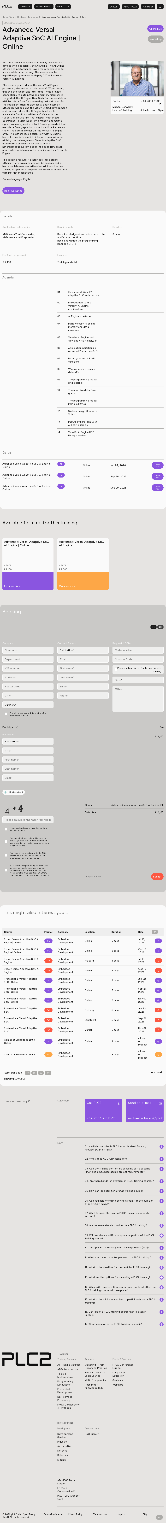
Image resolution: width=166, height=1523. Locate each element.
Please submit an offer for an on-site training (139, 670)
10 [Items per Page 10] (28, 1073)
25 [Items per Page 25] (34, 1073)
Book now (157, 465)
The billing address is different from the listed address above (28, 714)
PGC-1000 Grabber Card (68, 1498)
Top (159, 1517)
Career (114, 6)
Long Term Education (119, 1374)
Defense (62, 1451)
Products (63, 6)
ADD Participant (13, 792)
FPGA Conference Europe (123, 1366)
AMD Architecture (67, 1369)
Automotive (64, 1446)
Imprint (121, 1515)
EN (160, 627)
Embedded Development (30, 17)
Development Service (65, 1436)
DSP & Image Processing (64, 1398)
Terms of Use (100, 1515)
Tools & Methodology (65, 1375)
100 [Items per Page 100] (48, 1073)
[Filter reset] (155, 932)
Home (5, 17)
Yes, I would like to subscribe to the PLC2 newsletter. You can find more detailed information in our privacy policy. (28, 855)
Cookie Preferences (54, 1515)
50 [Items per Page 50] (41, 1073)
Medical (61, 1460)
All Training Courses (68, 1364)
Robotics (62, 1455)
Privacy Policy (75, 1515)
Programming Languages (65, 1383)
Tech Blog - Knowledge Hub (94, 1386)
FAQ (145, 1515)
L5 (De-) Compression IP (66, 1490)
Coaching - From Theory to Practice (96, 1366)
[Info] (157, 941)
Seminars (118, 1380)
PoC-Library (92, 1434)
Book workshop (13, 190)
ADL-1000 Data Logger (66, 1482)
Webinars (118, 1384)
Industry (62, 1441)
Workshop (156, 39)
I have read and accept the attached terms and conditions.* (29, 829)
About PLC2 (130, 6)
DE (153, 627)
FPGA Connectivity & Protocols (68, 1406)
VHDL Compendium (96, 1380)
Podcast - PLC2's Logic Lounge (95, 1374)
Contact (148, 6)
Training (25, 6)
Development (44, 6)
